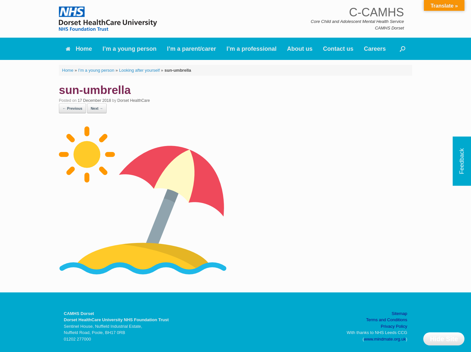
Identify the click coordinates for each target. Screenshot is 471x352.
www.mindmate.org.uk (385, 339)
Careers (375, 49)
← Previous (72, 108)
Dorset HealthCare (133, 100)
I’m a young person (129, 49)
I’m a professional (252, 49)
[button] (402, 49)
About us (300, 49)
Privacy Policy (394, 326)
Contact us (338, 49)
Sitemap (399, 313)
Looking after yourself (139, 70)
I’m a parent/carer (191, 49)
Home (79, 49)
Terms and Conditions (386, 319)
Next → (97, 108)
